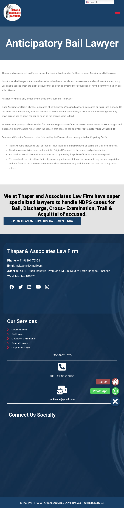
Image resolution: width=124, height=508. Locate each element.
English (91, 2)
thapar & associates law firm (42, 251)
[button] (115, 401)
